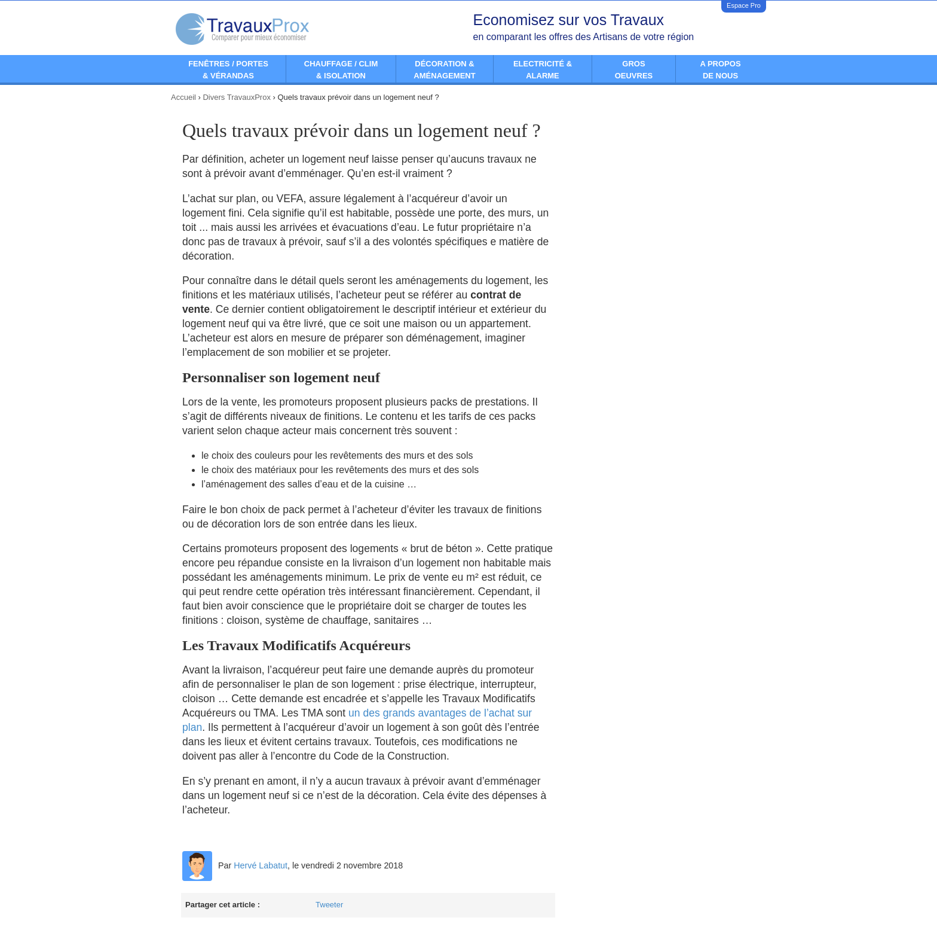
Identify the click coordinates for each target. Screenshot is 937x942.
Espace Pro (744, 5)
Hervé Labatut (260, 865)
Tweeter (329, 904)
